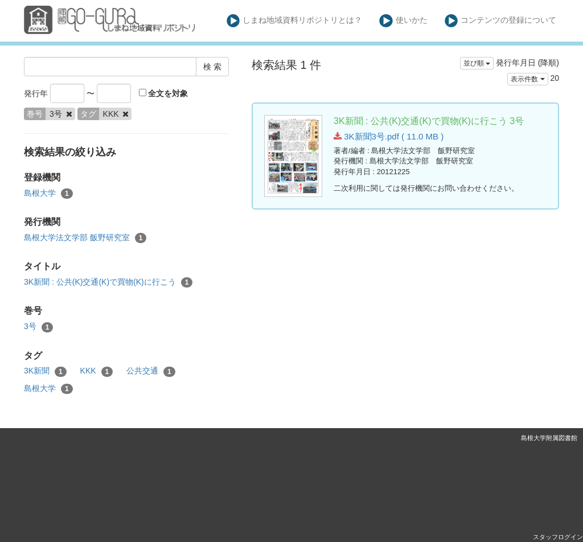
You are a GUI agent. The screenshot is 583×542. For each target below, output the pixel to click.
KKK (96, 371)
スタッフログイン (558, 536)
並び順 (476, 63)
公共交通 (150, 371)
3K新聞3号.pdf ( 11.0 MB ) (389, 136)
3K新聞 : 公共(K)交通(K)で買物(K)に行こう (108, 282)
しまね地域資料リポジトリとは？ (295, 20)
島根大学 (48, 193)
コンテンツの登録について (501, 20)
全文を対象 (163, 93)
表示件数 (527, 79)
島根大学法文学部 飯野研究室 (85, 238)
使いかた (403, 20)
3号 (38, 327)
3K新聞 (45, 371)
